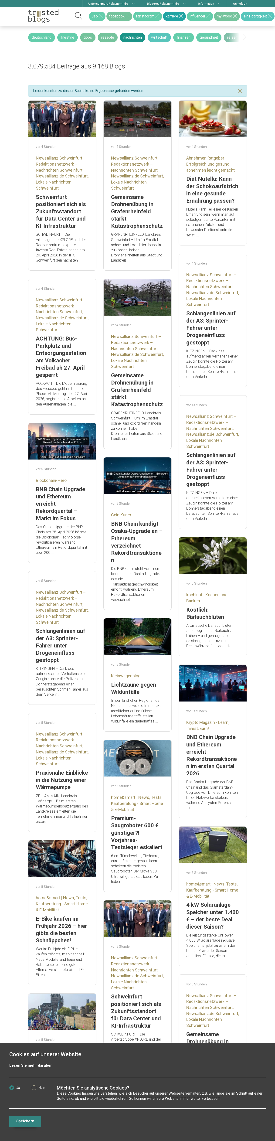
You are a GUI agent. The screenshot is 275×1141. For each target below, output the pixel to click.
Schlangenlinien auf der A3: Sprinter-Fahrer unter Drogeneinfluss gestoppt (211, 328)
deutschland (41, 37)
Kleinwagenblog (125, 675)
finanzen (183, 37)
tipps (88, 37)
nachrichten (132, 37)
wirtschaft (159, 37)
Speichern (25, 1121)
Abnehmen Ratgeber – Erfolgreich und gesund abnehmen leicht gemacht (210, 164)
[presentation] (244, 37)
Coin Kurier (121, 514)
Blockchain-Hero (51, 480)
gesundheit (209, 37)
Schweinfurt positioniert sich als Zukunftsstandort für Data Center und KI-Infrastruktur (61, 211)
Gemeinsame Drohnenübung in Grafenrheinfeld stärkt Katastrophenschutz (137, 211)
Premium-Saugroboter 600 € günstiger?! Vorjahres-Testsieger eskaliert (136, 833)
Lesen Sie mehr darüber (30, 1065)
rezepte (107, 37)
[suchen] (79, 16)
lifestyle (67, 37)
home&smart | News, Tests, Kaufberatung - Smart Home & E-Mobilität (137, 803)
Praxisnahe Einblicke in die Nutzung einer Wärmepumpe (62, 780)
